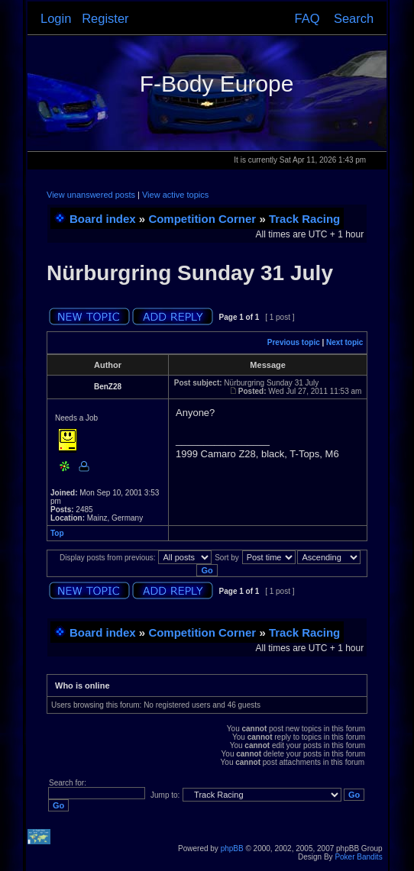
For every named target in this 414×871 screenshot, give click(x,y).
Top (57, 533)
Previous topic (293, 342)
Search (354, 18)
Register (105, 18)
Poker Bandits (358, 857)
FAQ (307, 18)
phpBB (232, 848)
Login (55, 18)
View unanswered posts (91, 194)
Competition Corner (202, 218)
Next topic (344, 342)
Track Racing (304, 218)
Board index (103, 218)
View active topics (175, 194)
